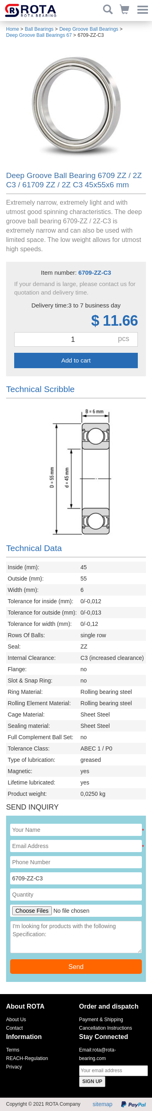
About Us (16, 1019)
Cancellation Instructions (105, 1028)
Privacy (14, 1067)
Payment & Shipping (101, 1019)
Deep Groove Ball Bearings (88, 29)
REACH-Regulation (27, 1058)
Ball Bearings (39, 29)
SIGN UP (92, 1081)
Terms (12, 1050)
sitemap (102, 1104)
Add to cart (76, 360)
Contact (14, 1028)
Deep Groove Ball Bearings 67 (39, 35)
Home (12, 29)
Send (76, 966)
